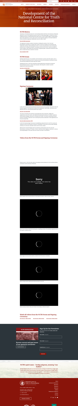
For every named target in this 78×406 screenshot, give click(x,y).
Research (56, 4)
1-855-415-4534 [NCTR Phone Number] (24, 392)
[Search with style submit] (57, 1)
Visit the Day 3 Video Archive (51, 318)
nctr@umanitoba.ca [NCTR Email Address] (25, 394)
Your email (44, 341)
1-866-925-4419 (20, 1)
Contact (73, 4)
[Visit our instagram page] (66, 1)
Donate (75, 1)
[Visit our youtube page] (68, 1)
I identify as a (44, 347)
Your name (44, 334)
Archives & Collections (30, 4)
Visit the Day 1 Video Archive (25, 318)
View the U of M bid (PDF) (25, 68)
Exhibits (45, 4)
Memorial (51, 4)
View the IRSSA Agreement (25, 41)
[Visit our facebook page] (61, 1)
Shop (72, 1)
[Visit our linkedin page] (63, 1)
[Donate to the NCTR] (25, 398)
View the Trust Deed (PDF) (25, 111)
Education (39, 4)
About (22, 4)
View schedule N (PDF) (24, 51)
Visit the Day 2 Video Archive (38, 318)
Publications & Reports (65, 4)
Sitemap (56, 394)
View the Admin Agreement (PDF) (26, 120)
